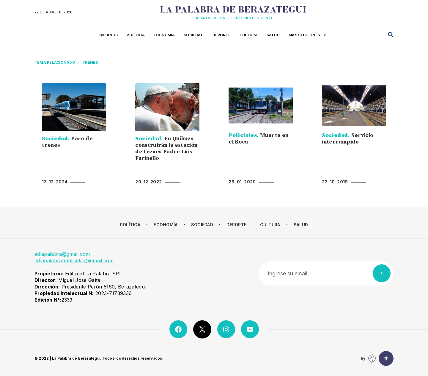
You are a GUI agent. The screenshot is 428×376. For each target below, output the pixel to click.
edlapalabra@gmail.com (62, 254)
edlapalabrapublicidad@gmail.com (74, 260)
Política (136, 35)
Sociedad (194, 35)
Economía (164, 35)
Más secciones (307, 35)
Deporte (222, 35)
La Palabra (233, 10)
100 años (108, 35)
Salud (273, 35)
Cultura (249, 35)
